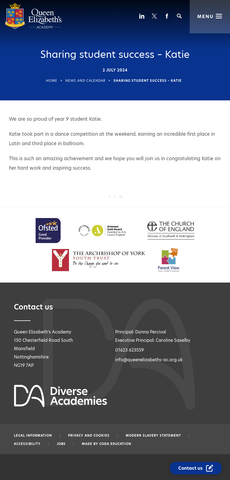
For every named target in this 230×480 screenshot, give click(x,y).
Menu (205, 16)
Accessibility (27, 444)
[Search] (179, 16)
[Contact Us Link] (196, 468)
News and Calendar (85, 80)
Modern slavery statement (153, 435)
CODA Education (115, 444)
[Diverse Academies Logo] (33, 27)
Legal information (33, 435)
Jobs (61, 444)
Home (51, 80)
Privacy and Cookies (89, 435)
